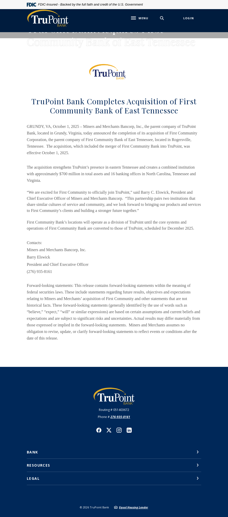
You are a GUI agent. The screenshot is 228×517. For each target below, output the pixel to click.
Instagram (119, 430)
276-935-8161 (120, 417)
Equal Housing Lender (133, 507)
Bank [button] (32, 452)
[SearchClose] (162, 18)
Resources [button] (38, 465)
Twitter (108, 430)
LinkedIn (129, 430)
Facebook (98, 430)
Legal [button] (33, 478)
